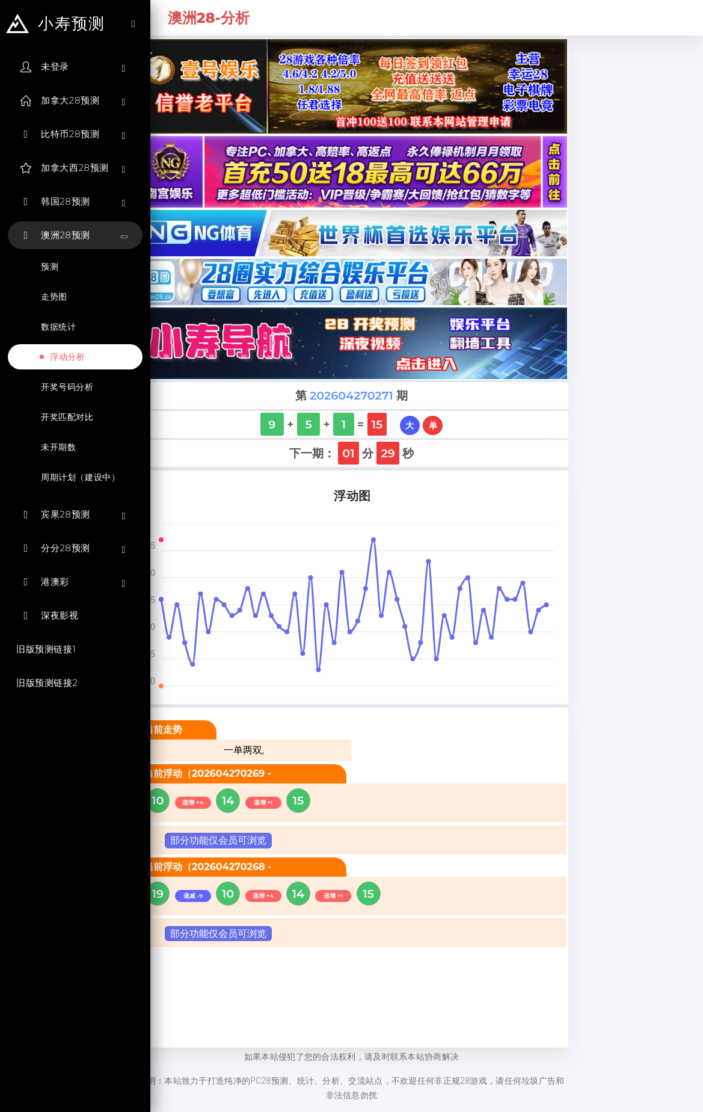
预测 (49, 266)
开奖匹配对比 (67, 417)
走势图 (54, 296)
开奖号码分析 (67, 387)
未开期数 (58, 447)
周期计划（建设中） (80, 477)
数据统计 (58, 327)
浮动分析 (67, 357)
